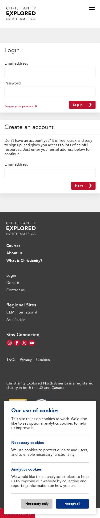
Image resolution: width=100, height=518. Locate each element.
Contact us (15, 290)
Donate (12, 282)
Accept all (72, 503)
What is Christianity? (24, 260)
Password (12, 83)
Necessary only (36, 503)
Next (79, 186)
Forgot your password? (20, 106)
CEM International (21, 312)
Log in (78, 105)
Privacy (26, 359)
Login (11, 275)
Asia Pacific (15, 319)
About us (14, 253)
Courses (13, 245)
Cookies (43, 359)
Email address (16, 63)
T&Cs (11, 359)
